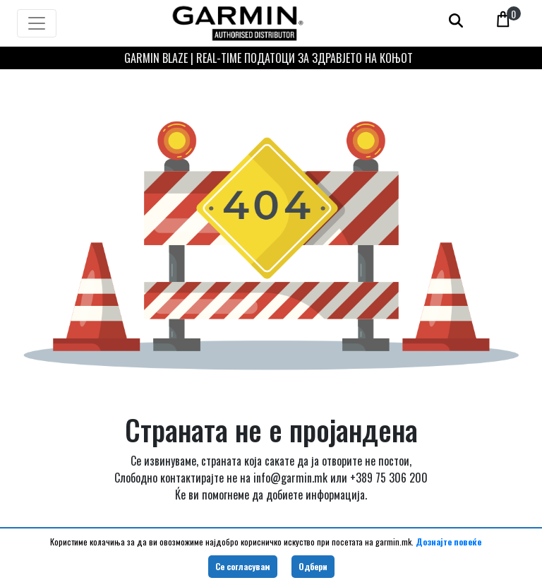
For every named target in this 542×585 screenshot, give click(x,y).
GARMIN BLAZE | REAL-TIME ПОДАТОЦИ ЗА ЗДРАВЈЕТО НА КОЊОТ (268, 57)
